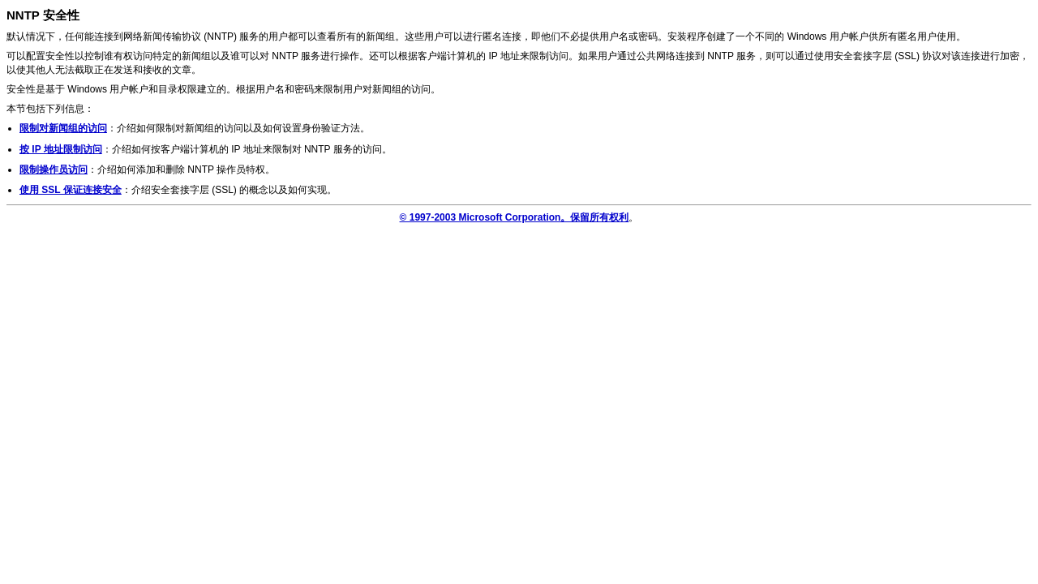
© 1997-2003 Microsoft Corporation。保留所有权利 (514, 217)
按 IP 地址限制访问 (60, 149)
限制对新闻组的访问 (63, 128)
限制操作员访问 (53, 169)
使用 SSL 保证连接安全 (70, 189)
